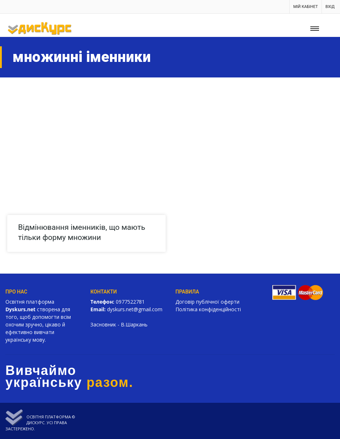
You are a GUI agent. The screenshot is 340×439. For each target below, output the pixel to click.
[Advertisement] (170, 131)
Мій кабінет (305, 6)
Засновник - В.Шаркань (119, 324)
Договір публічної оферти (207, 301)
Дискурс (35, 422)
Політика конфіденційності (208, 309)
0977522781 (130, 301)
